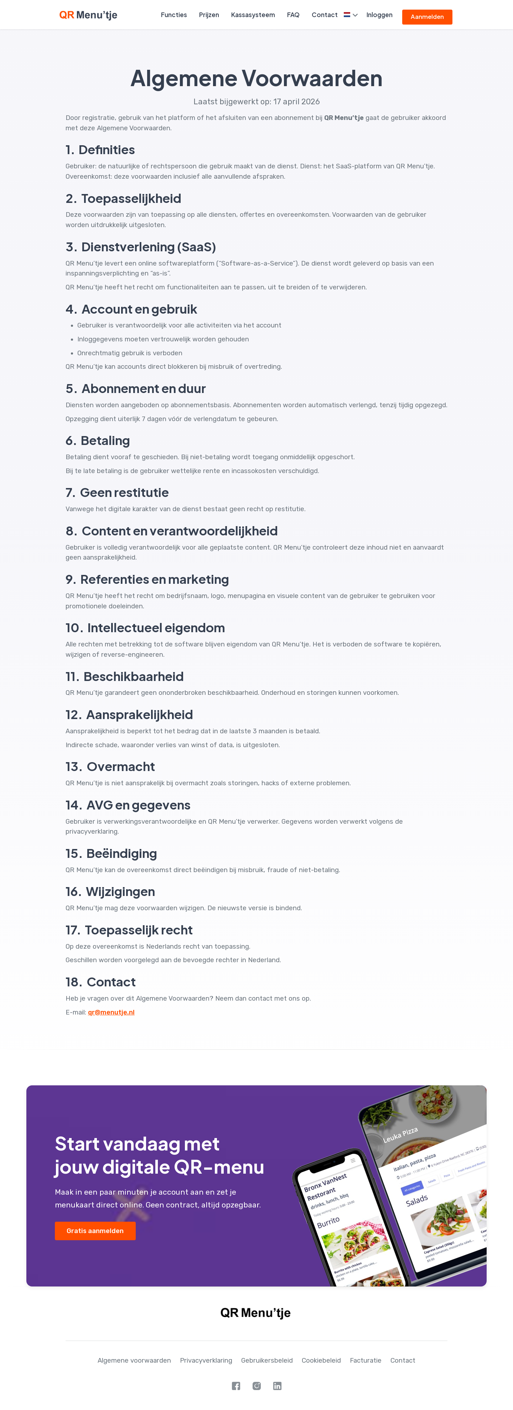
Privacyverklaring (206, 1360)
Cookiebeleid (321, 1360)
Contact (325, 15)
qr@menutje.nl (111, 1012)
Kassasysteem (253, 15)
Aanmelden (427, 16)
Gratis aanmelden (95, 1231)
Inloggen (380, 15)
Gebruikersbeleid (267, 1360)
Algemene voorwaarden (134, 1360)
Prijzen (209, 15)
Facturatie (366, 1360)
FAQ (293, 15)
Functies (174, 15)
